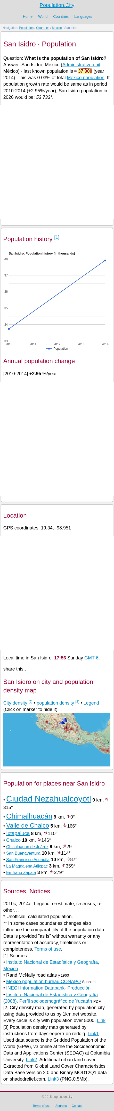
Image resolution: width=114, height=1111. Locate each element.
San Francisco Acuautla (28, 859)
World (42, 16)
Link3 (53, 1079)
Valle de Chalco (27, 825)
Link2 (31, 1059)
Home (27, 16)
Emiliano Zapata (21, 872)
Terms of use (48, 949)
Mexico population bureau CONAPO (43, 981)
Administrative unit (81, 64)
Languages (83, 16)
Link (101, 1020)
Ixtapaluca (18, 833)
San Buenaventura (23, 853)
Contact (77, 1106)
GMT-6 (91, 657)
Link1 (93, 1033)
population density (55, 703)
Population (26, 28)
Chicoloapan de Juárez (27, 847)
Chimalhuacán (29, 816)
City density (15, 703)
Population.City (57, 5)
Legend (91, 703)
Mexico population (85, 77)
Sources (61, 1106)
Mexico (57, 28)
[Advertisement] (57, 162)
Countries (61, 16)
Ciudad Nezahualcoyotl (48, 798)
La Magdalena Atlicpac (27, 866)
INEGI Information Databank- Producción (48, 988)
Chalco (13, 840)
